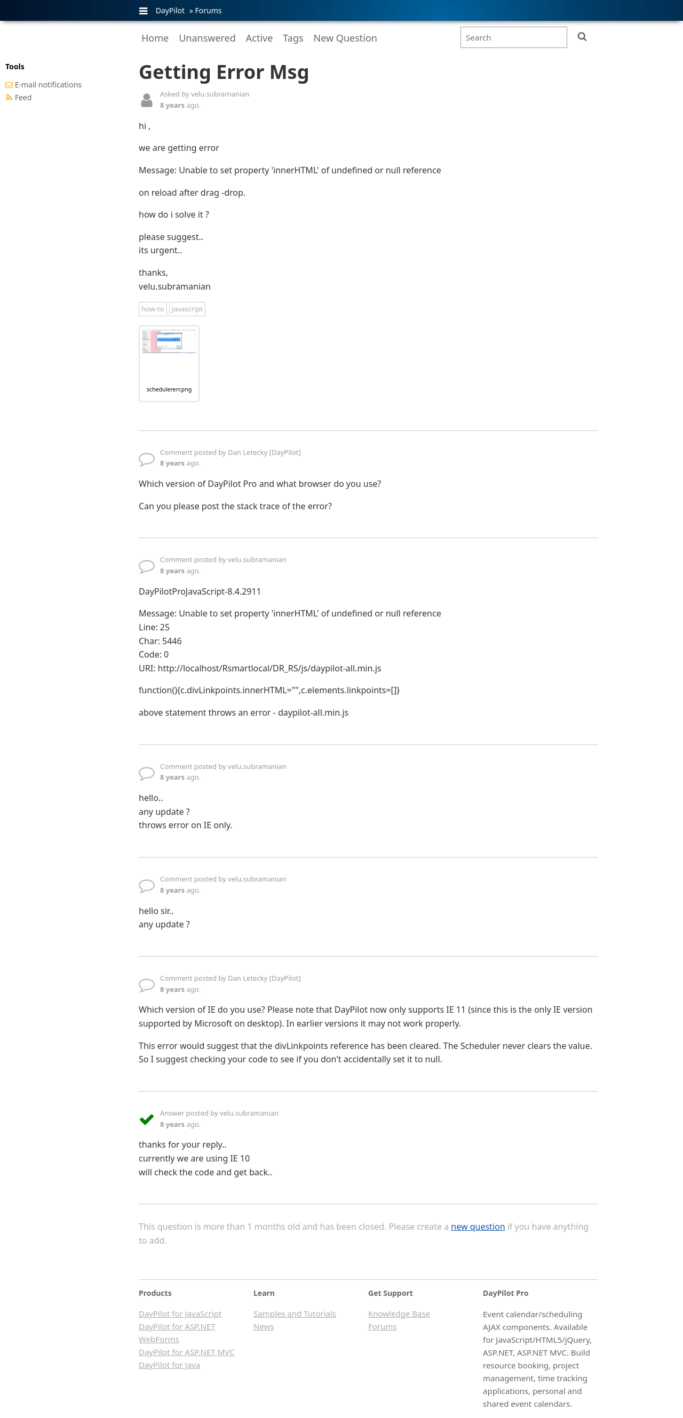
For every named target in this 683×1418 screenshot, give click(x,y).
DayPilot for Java (169, 1364)
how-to (152, 309)
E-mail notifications (48, 84)
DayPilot (170, 10)
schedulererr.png (169, 389)
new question (478, 1226)
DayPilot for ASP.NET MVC (186, 1352)
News (263, 1326)
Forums (208, 10)
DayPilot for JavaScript (180, 1313)
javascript (187, 309)
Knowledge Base (399, 1313)
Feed (23, 97)
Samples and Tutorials (294, 1313)
